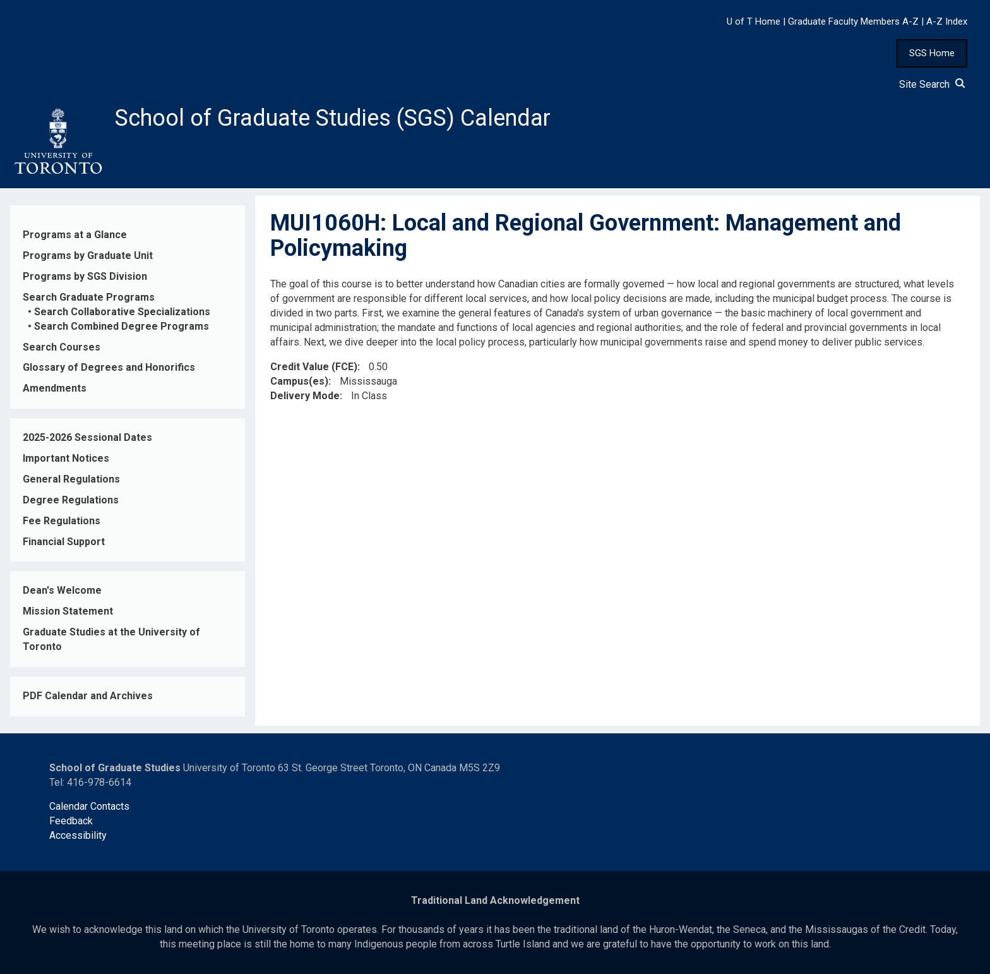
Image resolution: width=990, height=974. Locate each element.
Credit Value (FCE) (313, 367)
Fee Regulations (61, 521)
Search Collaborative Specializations (122, 312)
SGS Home (932, 53)
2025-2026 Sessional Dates (87, 437)
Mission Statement (68, 611)
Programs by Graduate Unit (88, 256)
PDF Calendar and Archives (88, 696)
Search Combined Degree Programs (121, 326)
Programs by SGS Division (85, 276)
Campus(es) (299, 381)
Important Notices (66, 458)
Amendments (54, 388)
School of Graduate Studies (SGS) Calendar (333, 118)
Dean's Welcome (62, 590)
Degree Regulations (71, 500)
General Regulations (71, 479)
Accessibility (78, 835)
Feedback (71, 821)
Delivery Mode (305, 396)
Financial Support (64, 542)
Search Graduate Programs (89, 297)
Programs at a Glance (75, 235)
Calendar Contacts (89, 806)
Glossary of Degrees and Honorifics (109, 367)
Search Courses (61, 347)
